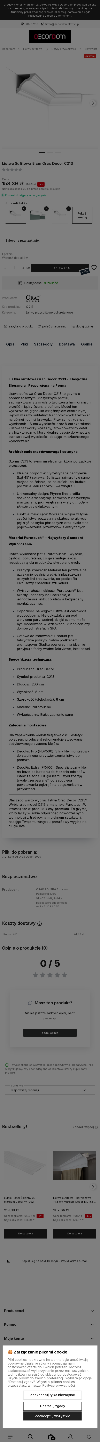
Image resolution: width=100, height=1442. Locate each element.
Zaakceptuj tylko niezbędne (52, 1395)
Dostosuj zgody (52, 1406)
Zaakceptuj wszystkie (52, 1416)
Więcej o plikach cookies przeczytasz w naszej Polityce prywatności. (42, 1383)
